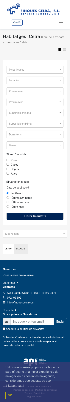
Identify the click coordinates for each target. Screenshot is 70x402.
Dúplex (13, 169)
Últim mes (15, 206)
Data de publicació (18, 187)
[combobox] (35, 70)
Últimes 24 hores (19, 197)
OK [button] (10, 395)
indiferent (15, 193)
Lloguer (21, 248)
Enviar (60, 321)
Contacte (9, 310)
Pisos (12, 160)
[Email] (32, 321)
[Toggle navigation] (61, 22)
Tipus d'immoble (16, 154)
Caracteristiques (18, 181)
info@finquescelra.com (20, 302)
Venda (8, 248)
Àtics (12, 173)
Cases (12, 164)
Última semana (18, 202)
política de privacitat (31, 328)
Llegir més (10, 282)
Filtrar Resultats (35, 216)
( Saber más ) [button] (15, 385)
